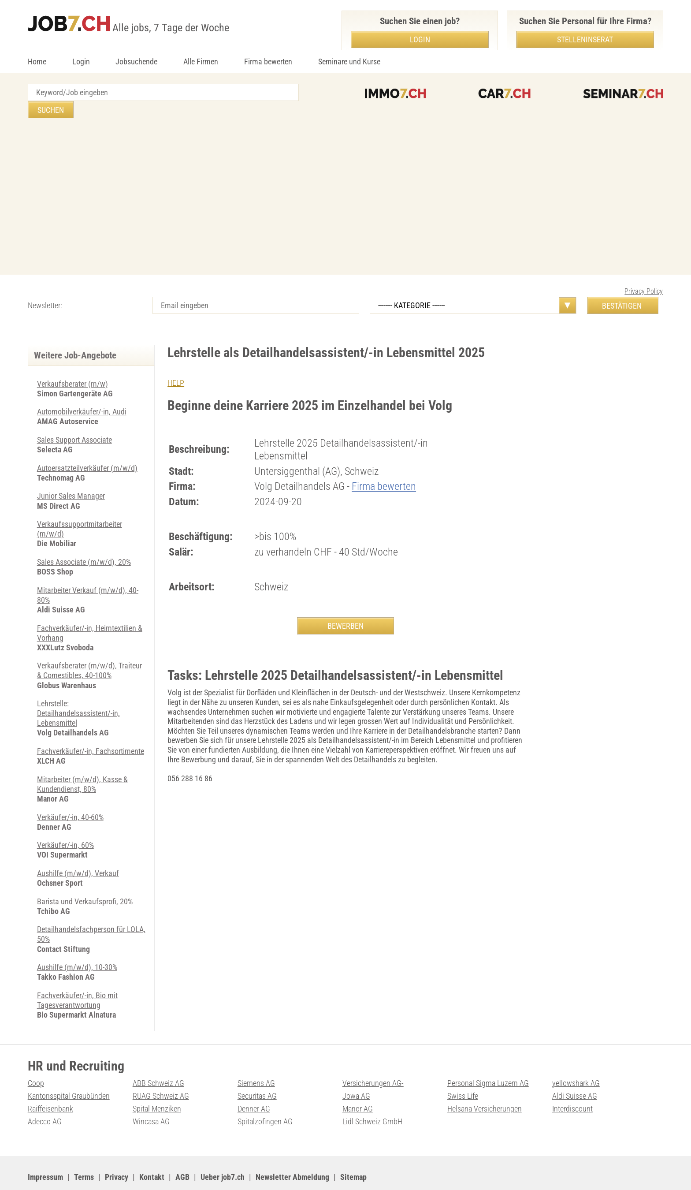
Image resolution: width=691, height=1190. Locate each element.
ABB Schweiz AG (158, 1059)
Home (37, 61)
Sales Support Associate (74, 422)
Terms (84, 1152)
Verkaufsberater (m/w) (72, 366)
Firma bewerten (268, 61)
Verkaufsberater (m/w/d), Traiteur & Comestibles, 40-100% (89, 650)
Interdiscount (572, 1084)
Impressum (45, 1152)
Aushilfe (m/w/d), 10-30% (77, 944)
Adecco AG (45, 1097)
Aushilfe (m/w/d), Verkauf (78, 851)
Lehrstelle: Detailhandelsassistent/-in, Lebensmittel (78, 693)
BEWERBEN (345, 608)
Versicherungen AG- (373, 1059)
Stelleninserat (585, 39)
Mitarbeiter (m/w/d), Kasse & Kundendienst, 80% (82, 762)
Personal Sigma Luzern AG (488, 1059)
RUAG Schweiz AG (161, 1071)
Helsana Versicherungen (484, 1084)
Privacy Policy (643, 274)
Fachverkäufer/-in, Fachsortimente (90, 730)
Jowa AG (356, 1071)
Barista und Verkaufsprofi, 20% (85, 879)
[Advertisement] (345, 180)
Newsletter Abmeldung (292, 1152)
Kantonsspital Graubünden (69, 1071)
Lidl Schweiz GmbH (372, 1097)
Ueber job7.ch (223, 1152)
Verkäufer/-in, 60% (65, 823)
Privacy (116, 1152)
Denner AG (254, 1084)
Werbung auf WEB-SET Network (205, 1172)
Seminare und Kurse (349, 61)
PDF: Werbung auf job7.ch (291, 1172)
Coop (36, 1059)
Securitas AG (257, 1071)
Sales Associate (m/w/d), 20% (84, 543)
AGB (182, 1152)
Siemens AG (256, 1059)
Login (81, 61)
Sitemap (353, 1152)
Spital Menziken (157, 1084)
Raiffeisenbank (50, 1084)
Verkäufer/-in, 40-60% (70, 795)
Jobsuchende (136, 61)
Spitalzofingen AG (265, 1097)
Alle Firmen (200, 61)
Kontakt (151, 1152)
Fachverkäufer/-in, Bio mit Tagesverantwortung (77, 976)
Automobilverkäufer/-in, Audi (81, 394)
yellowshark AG (576, 1059)
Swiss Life (462, 1071)
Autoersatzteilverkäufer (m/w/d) (87, 450)
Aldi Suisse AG (574, 1071)
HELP (175, 365)
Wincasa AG (151, 1097)
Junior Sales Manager (71, 477)
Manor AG (357, 1084)
